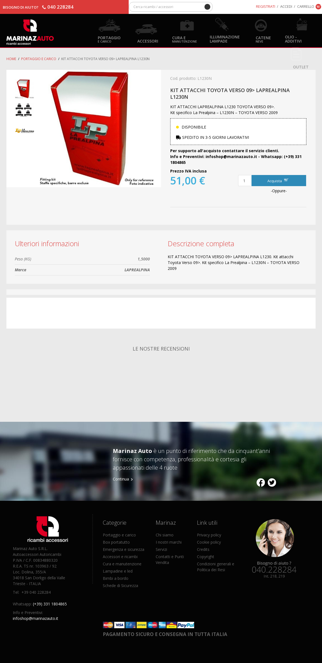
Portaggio (109, 39)
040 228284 (60, 7)
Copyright (205, 556)
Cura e (184, 39)
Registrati (265, 6)
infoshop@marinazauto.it (35, 618)
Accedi (286, 6)
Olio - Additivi (293, 38)
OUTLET (301, 66)
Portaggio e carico (38, 58)
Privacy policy (209, 535)
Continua (121, 479)
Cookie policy (209, 542)
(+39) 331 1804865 (50, 604)
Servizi (161, 549)
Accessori (147, 40)
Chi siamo (165, 535)
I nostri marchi (169, 542)
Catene (263, 39)
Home (11, 58)
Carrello (305, 6)
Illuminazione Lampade (225, 38)
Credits (203, 549)
